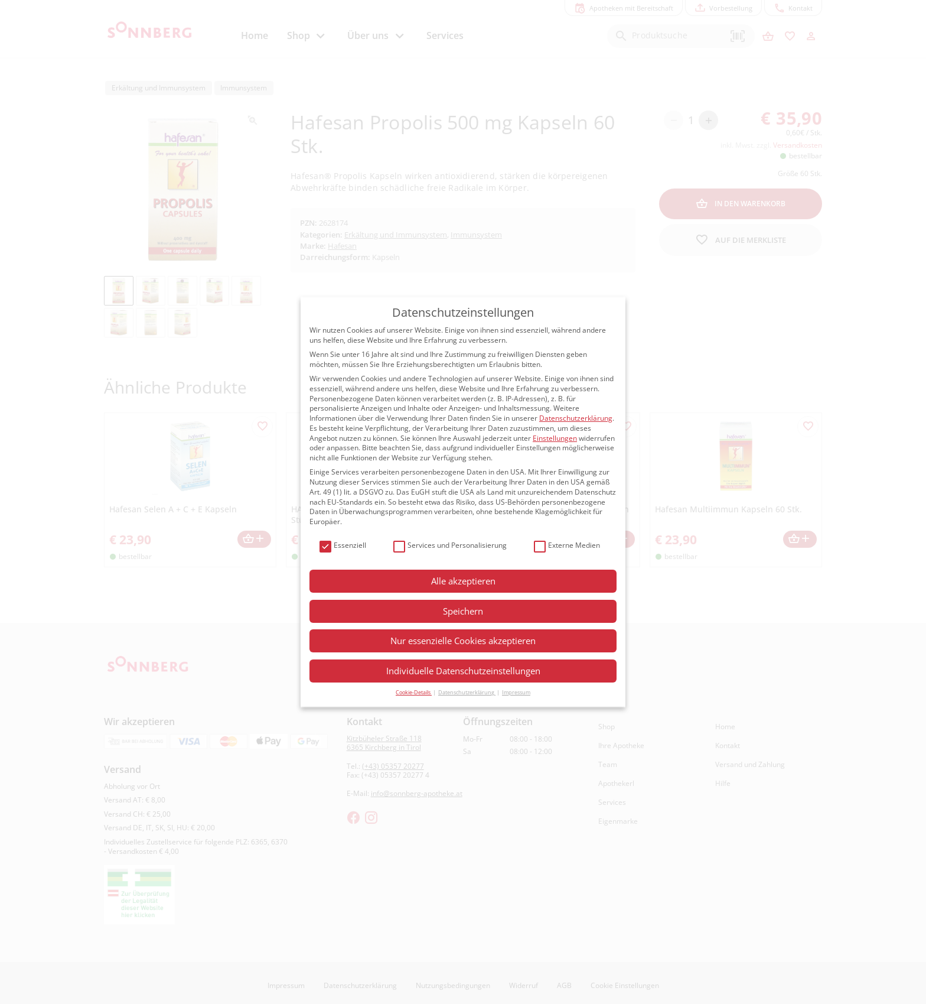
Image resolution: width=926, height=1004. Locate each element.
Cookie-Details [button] (414, 692)
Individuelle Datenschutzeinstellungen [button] (463, 671)
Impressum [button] (516, 692)
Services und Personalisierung (450, 546)
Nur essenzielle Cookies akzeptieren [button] (463, 640)
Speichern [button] (463, 611)
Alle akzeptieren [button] (463, 581)
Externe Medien (567, 546)
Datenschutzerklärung (575, 418)
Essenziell (342, 546)
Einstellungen (555, 438)
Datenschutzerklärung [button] (466, 692)
